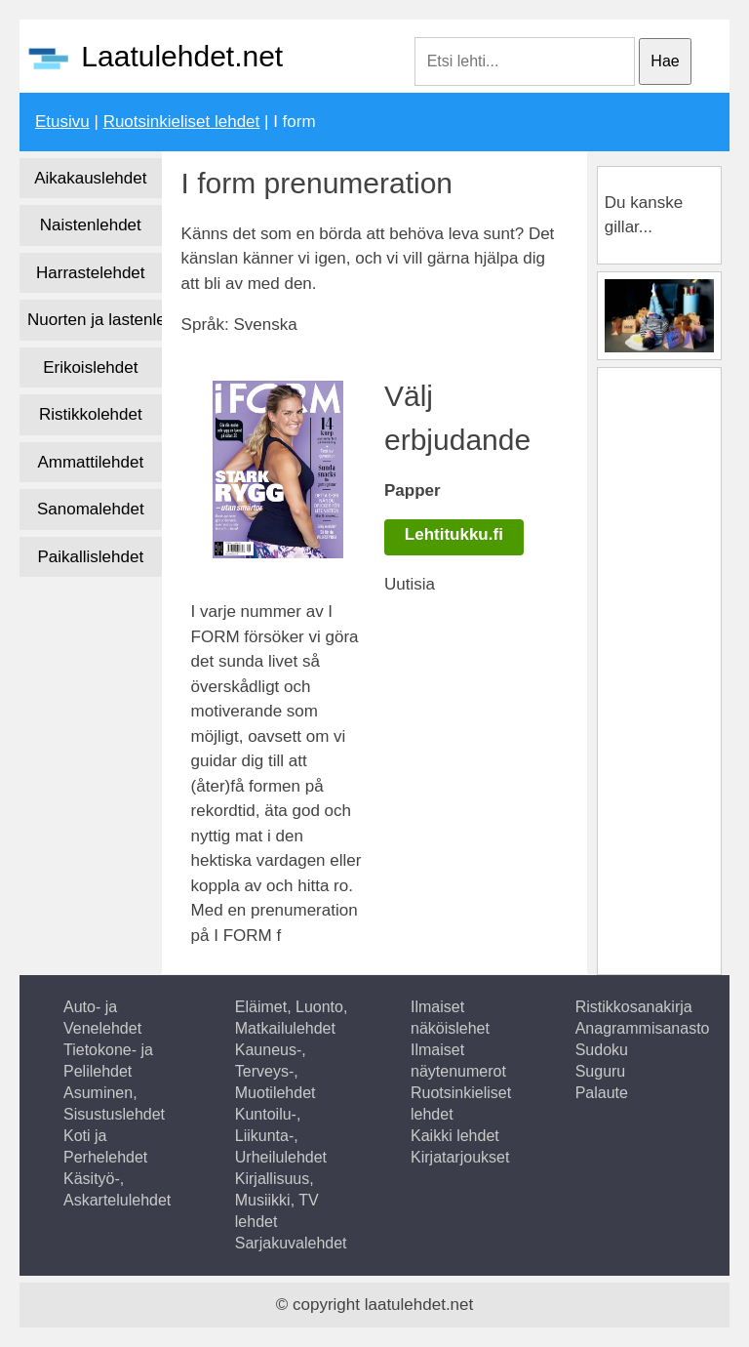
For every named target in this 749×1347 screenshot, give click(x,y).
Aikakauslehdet (90, 178)
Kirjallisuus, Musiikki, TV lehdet (277, 1200)
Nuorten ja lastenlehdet (94, 319)
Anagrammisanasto (642, 1028)
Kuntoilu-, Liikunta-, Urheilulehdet (281, 1135)
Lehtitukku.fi (454, 534)
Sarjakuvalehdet (291, 1243)
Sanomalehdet (90, 509)
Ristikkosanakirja (633, 1007)
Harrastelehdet (90, 273)
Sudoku (601, 1049)
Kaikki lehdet (455, 1135)
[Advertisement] (677, 667)
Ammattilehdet (90, 462)
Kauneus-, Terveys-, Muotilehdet (275, 1071)
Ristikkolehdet (90, 414)
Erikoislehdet (90, 367)
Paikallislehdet (90, 557)
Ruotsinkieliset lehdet (181, 121)
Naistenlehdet (90, 225)
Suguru (600, 1071)
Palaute (601, 1092)
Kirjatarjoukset (460, 1157)
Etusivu (62, 121)
